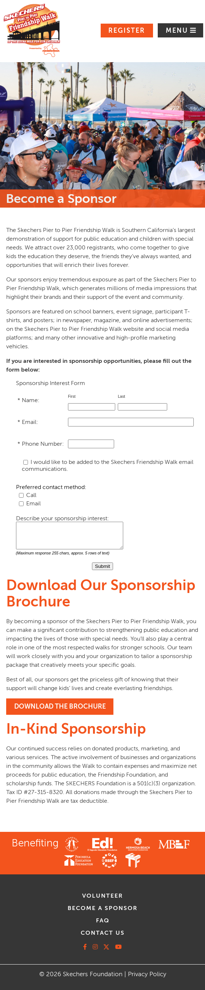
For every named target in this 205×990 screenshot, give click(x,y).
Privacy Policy (147, 974)
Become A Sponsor (103, 908)
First (72, 396)
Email (33, 503)
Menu (178, 30)
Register (126, 30)
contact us (103, 933)
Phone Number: (43, 444)
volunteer (102, 896)
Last (122, 396)
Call (31, 495)
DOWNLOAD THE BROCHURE (60, 706)
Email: (31, 422)
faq (102, 920)
